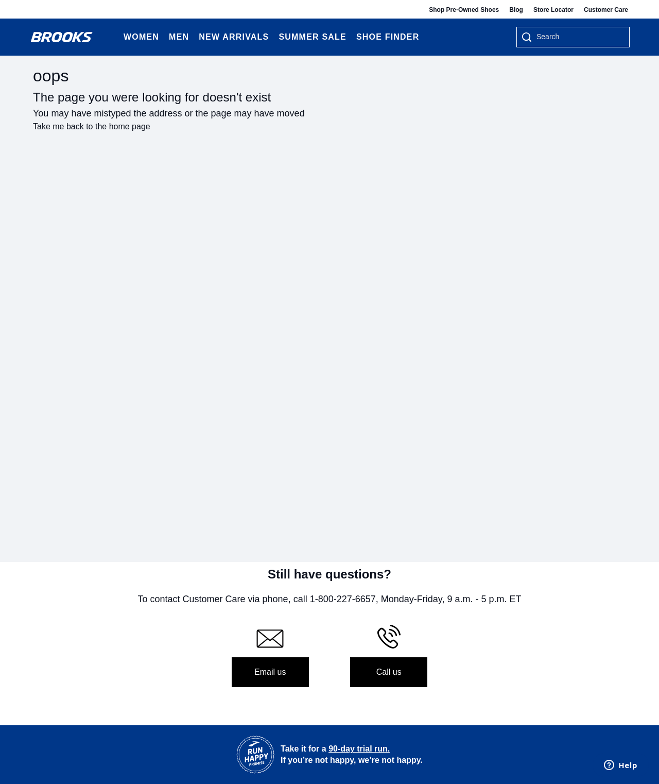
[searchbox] (577, 37)
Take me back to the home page (91, 126)
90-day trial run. (359, 748)
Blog (516, 9)
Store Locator (553, 9)
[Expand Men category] (188, 37)
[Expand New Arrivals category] (268, 37)
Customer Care (606, 9)
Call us (389, 672)
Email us (270, 672)
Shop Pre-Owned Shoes (464, 9)
